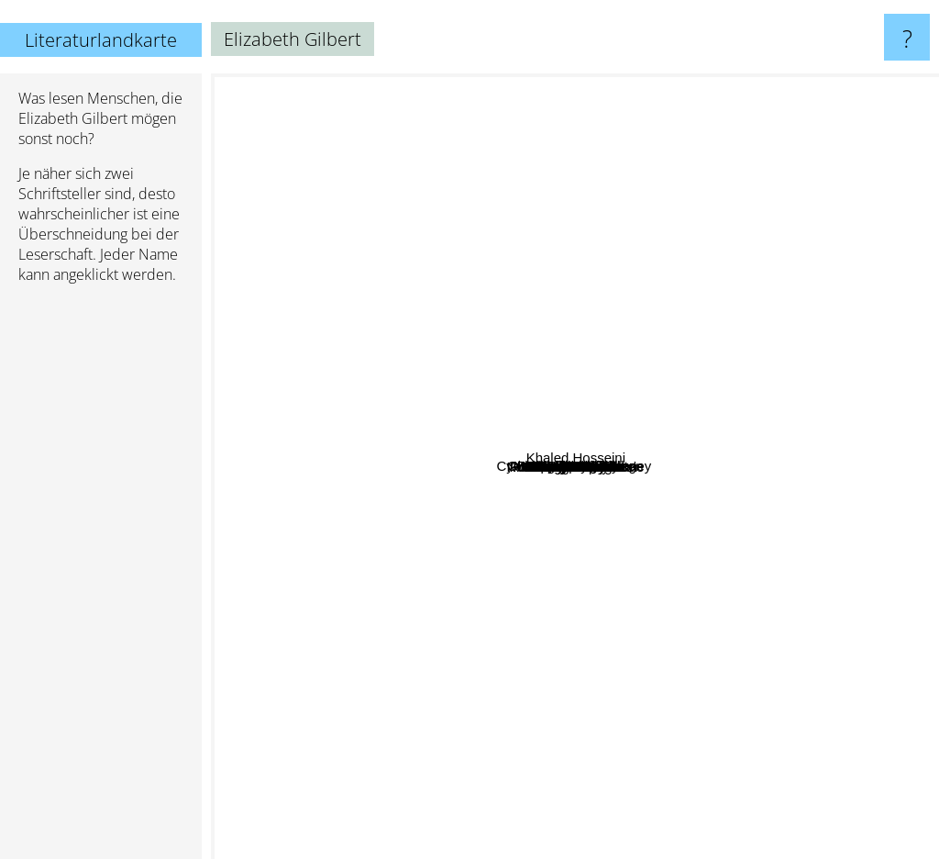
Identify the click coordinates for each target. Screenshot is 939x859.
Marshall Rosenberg (439, 308)
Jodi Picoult (896, 563)
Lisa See (496, 422)
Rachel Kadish (689, 237)
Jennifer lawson (410, 392)
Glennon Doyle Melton (639, 392)
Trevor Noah (414, 413)
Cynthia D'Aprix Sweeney (323, 405)
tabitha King (732, 512)
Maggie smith (760, 607)
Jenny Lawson (448, 558)
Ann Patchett (518, 846)
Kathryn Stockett (464, 458)
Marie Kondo (618, 658)
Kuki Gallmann (380, 534)
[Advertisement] (101, 579)
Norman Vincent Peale (556, 723)
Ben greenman (725, 340)
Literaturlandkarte (101, 40)
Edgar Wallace (545, 220)
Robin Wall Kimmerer (462, 536)
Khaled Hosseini (859, 217)
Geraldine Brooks (599, 588)
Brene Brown (626, 432)
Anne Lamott (388, 599)
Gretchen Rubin (712, 488)
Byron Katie (346, 503)
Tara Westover (615, 412)
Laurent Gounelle (499, 259)
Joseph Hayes (762, 569)
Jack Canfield (484, 687)
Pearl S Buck (705, 550)
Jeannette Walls (519, 561)
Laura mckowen (530, 656)
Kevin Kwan (650, 207)
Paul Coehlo (553, 294)
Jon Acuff (386, 467)
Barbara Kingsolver (743, 116)
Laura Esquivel (415, 634)
